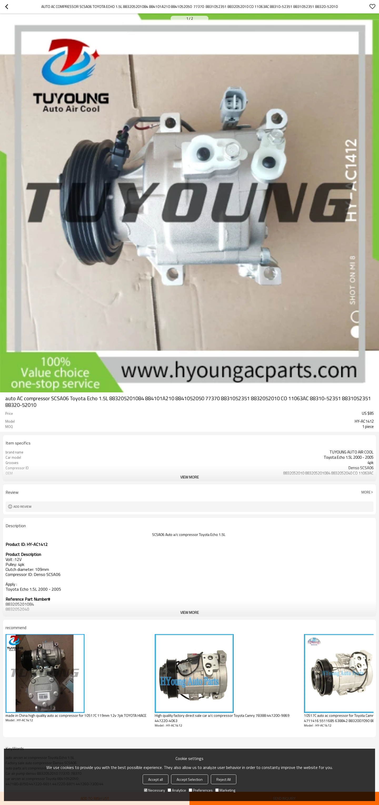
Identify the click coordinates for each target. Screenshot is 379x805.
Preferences (201, 790)
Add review (22, 506)
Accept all (155, 779)
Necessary (154, 790)
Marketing (225, 790)
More (366, 492)
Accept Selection (190, 779)
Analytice (177, 790)
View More (189, 477)
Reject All (223, 779)
